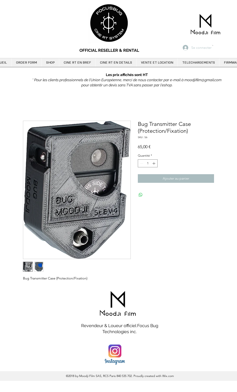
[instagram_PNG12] (115, 355)
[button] (212, 45)
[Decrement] (141, 163)
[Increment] (154, 163)
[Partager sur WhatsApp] (140, 194)
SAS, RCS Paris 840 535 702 (114, 376)
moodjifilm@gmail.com (203, 80)
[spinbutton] (148, 163)
